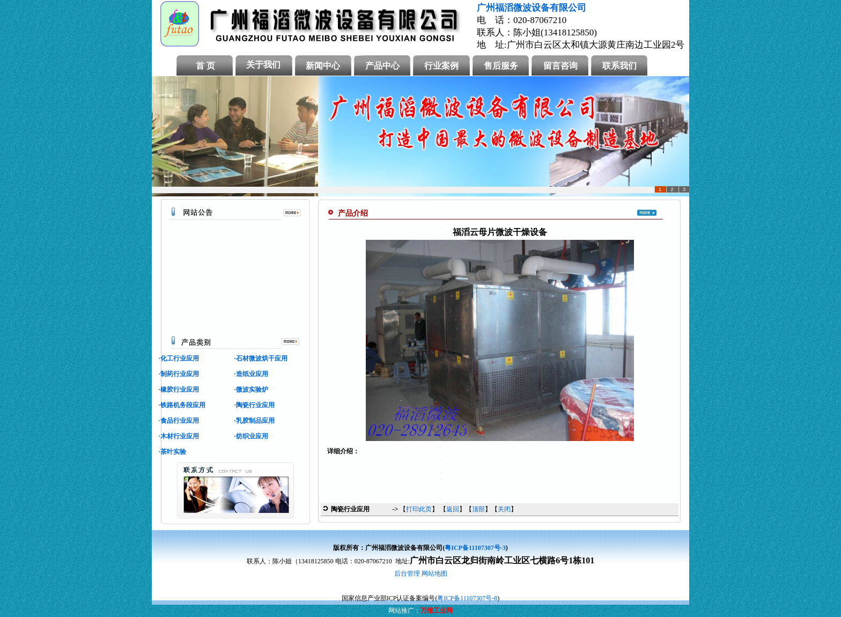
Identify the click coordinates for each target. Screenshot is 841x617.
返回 (452, 509)
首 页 (205, 65)
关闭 (504, 509)
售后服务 (501, 65)
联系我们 (619, 65)
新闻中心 (323, 65)
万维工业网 (436, 610)
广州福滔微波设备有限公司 (531, 8)
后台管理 (407, 573)
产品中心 (382, 65)
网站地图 (434, 573)
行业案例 (441, 65)
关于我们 (263, 64)
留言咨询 (560, 65)
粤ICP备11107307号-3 (475, 548)
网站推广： (404, 610)
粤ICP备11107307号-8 (467, 598)
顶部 (478, 509)
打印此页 (419, 509)
